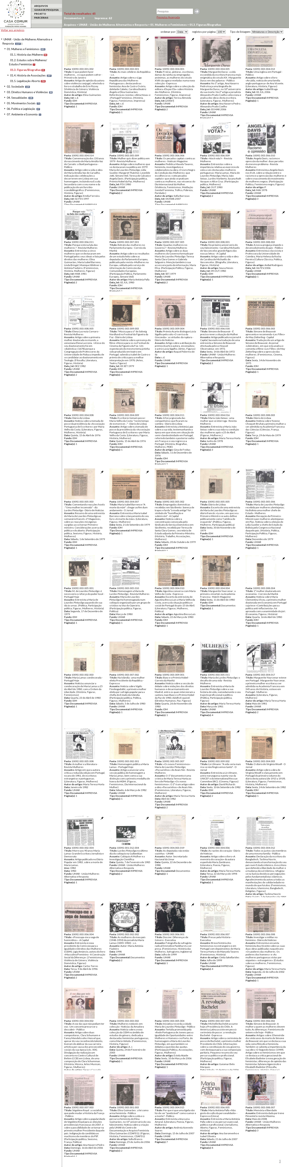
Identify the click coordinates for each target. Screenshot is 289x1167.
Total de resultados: (80, 13)
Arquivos (70, 24)
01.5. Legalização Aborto (25, 81)
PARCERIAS (41, 17)
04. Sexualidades (17, 97)
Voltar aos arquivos (12, 30)
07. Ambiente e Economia (22, 114)
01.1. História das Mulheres (26, 54)
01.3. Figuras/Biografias (25, 69)
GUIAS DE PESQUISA (46, 9)
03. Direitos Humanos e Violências (27, 92)
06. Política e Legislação (21, 108)
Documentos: (74, 18)
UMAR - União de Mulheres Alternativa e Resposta (113, 24)
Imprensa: (103, 18)
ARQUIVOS (41, 5)
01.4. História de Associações (28, 75)
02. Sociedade (15, 86)
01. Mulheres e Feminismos (23, 49)
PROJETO (40, 13)
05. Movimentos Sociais (21, 103)
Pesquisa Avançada (168, 17)
